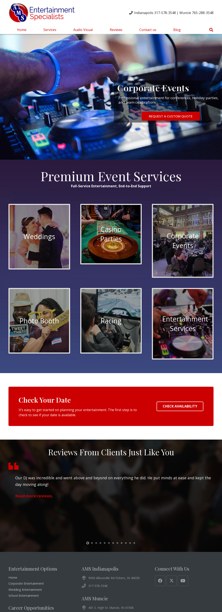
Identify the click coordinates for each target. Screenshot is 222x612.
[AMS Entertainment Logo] (42, 13)
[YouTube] (183, 580)
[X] (171, 580)
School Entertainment (23, 596)
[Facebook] (160, 580)
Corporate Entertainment (26, 583)
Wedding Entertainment (25, 590)
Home (12, 577)
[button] (211, 29)
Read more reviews (33, 496)
